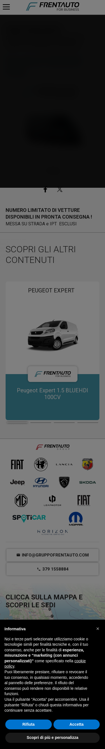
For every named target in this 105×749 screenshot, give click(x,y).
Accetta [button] (76, 724)
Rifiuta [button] (28, 724)
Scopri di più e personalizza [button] (52, 737)
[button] (97, 628)
